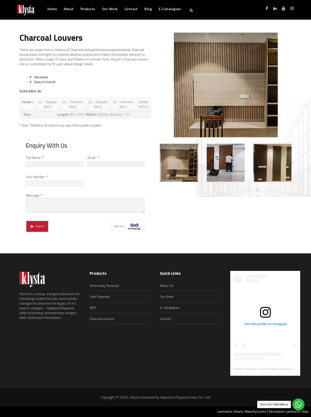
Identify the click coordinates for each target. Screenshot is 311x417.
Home (52, 8)
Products (88, 8)
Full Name (35, 157)
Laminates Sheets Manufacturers (244, 411)
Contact (131, 8)
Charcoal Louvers (102, 318)
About (69, 8)
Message (34, 195)
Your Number (37, 176)
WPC (93, 307)
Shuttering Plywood (104, 285)
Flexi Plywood (100, 296)
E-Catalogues (170, 8)
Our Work (110, 8)
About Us (167, 285)
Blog (148, 8)
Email (93, 157)
